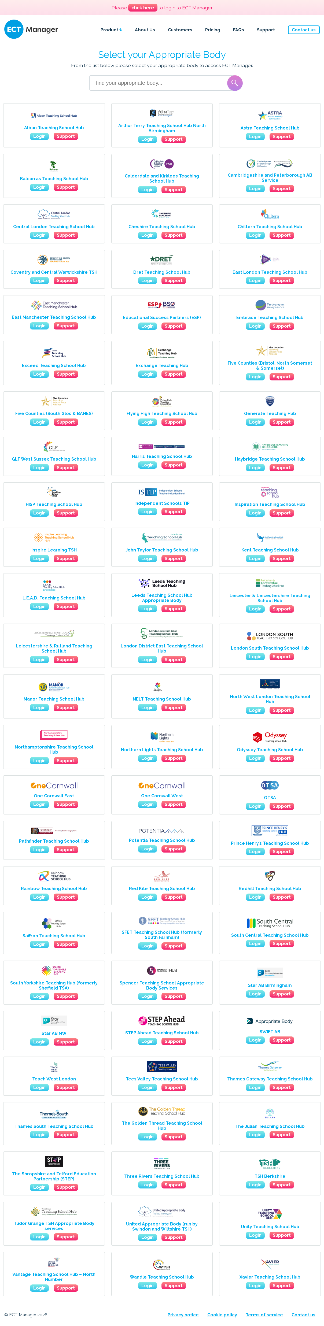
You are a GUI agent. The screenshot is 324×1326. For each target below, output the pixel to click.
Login (39, 136)
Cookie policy (222, 1314)
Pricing (212, 29)
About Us (145, 29)
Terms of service (264, 1314)
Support (266, 29)
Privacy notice (183, 1314)
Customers (180, 29)
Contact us (304, 29)
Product (111, 29)
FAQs (238, 29)
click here (142, 7)
